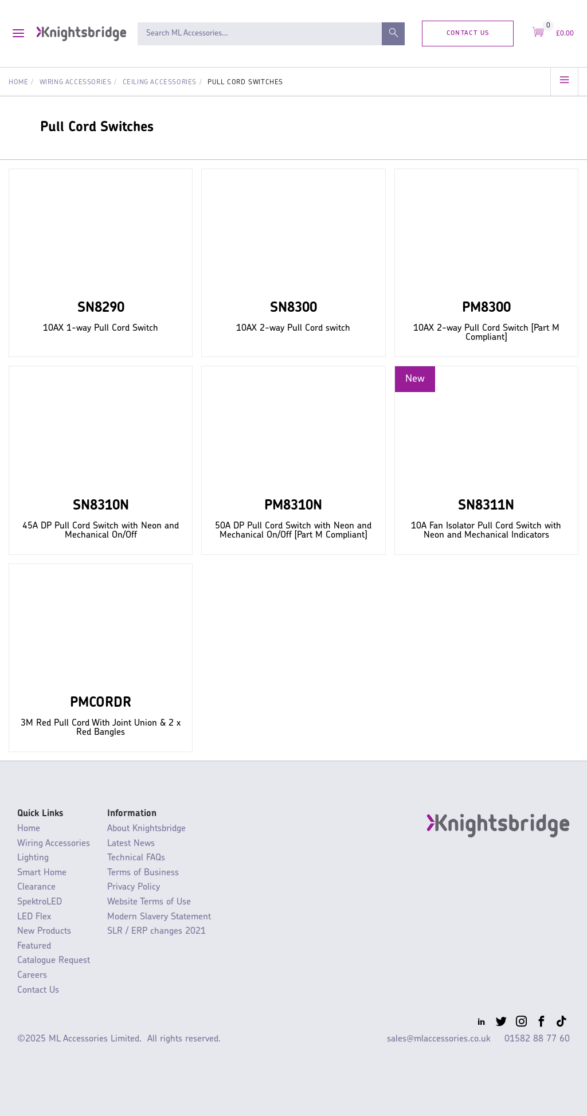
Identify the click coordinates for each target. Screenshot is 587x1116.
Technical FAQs (136, 858)
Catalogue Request (53, 960)
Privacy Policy (133, 887)
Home (18, 82)
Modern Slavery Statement (159, 917)
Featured (34, 946)
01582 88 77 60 (537, 1039)
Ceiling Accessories (160, 82)
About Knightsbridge (146, 828)
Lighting (33, 858)
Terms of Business (143, 873)
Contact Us (468, 33)
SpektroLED (39, 902)
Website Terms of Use (149, 902)
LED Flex (34, 917)
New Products (44, 931)
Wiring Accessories (76, 82)
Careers (32, 975)
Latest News (131, 843)
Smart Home (41, 873)
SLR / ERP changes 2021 (156, 931)
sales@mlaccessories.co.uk (438, 1039)
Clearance (36, 887)
